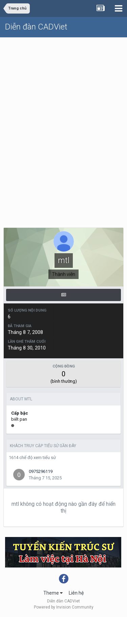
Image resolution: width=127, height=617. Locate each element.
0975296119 (40, 471)
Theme (53, 593)
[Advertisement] (63, 104)
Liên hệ (76, 593)
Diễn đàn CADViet (36, 27)
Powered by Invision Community (63, 607)
